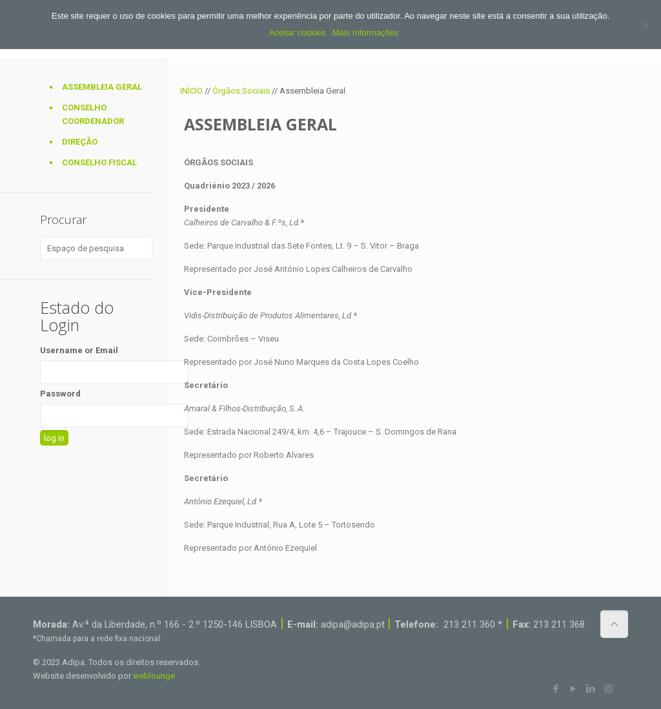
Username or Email (79, 350)
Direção (79, 142)
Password (60, 393)
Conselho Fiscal (99, 162)
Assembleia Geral (102, 87)
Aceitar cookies (297, 32)
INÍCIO (191, 91)
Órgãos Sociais (241, 91)
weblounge (154, 676)
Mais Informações (365, 32)
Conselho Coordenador (93, 114)
